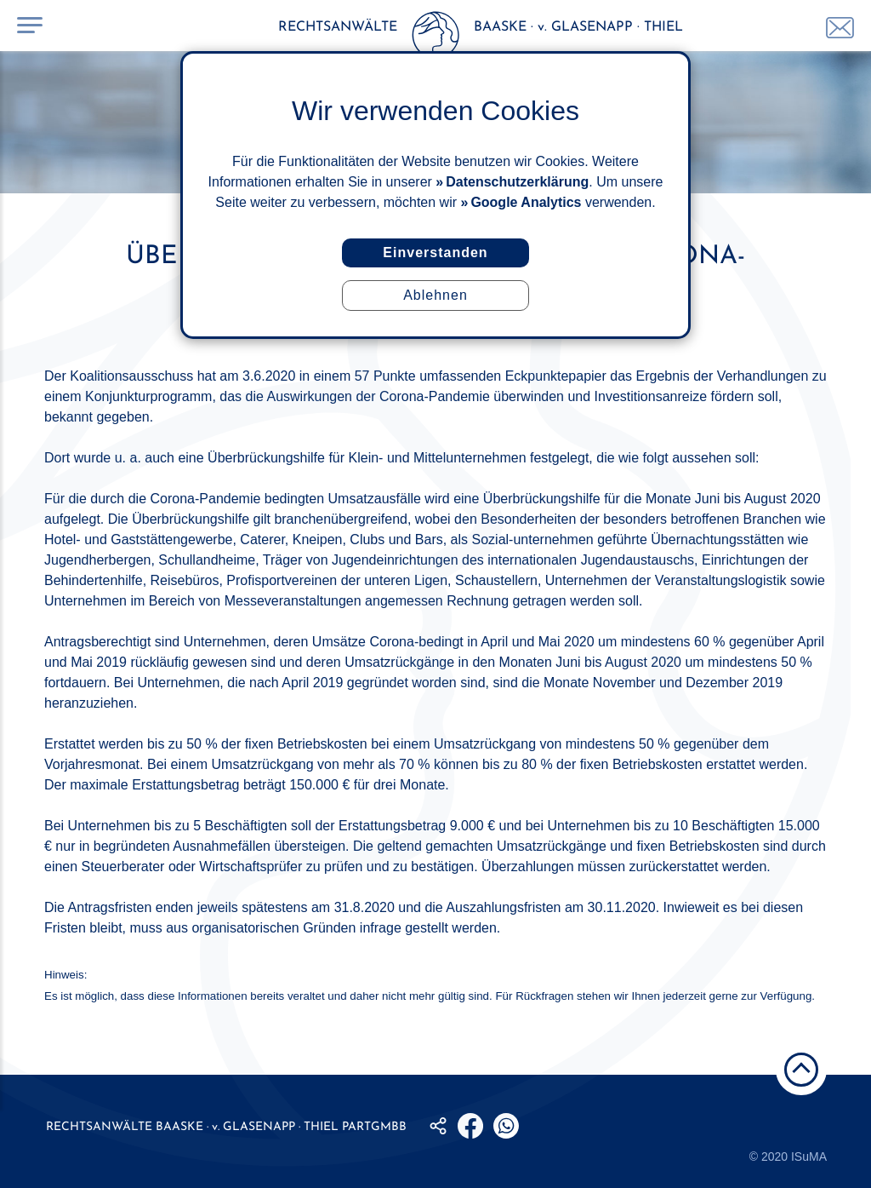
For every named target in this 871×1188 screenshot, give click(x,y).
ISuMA (809, 1156)
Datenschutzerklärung (517, 182)
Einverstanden (435, 252)
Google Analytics (525, 202)
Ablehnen (435, 295)
